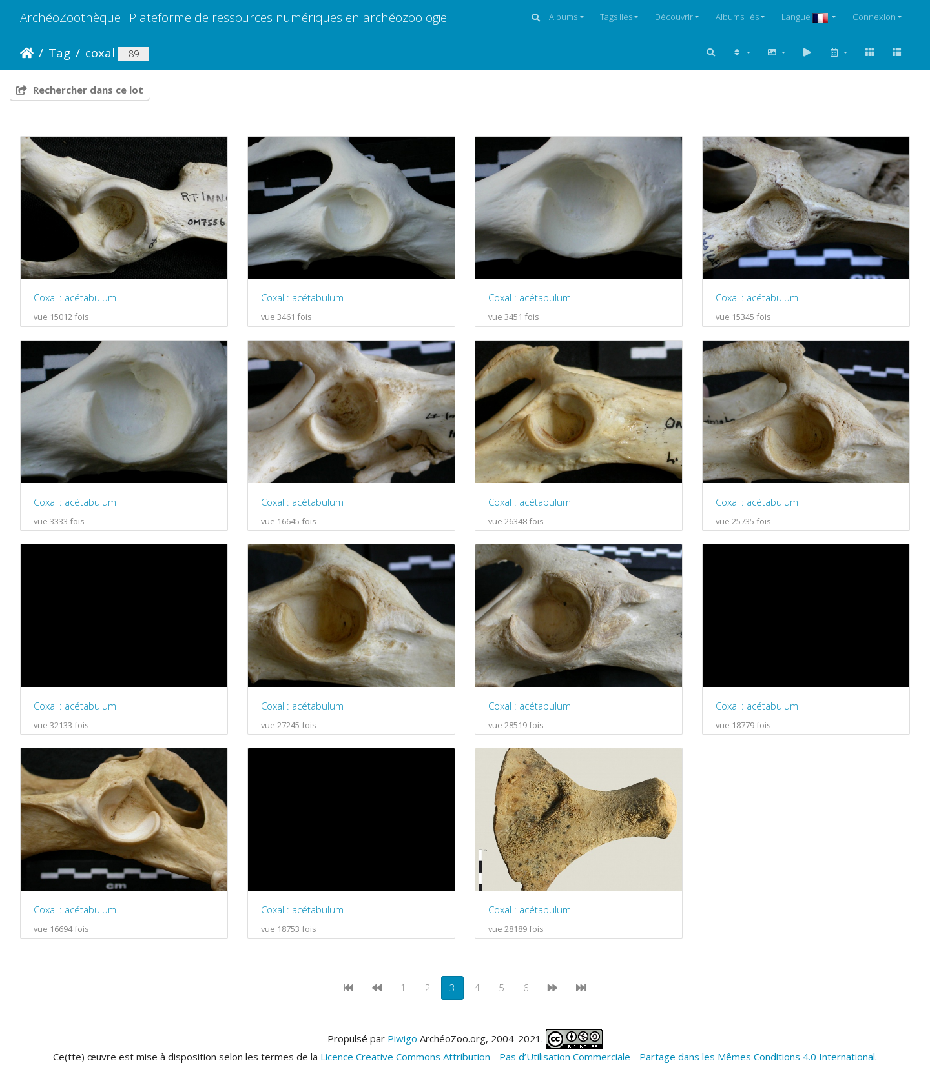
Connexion (874, 17)
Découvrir (674, 17)
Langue (805, 17)
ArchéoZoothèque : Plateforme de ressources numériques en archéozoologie (233, 17)
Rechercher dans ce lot (79, 89)
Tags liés (616, 17)
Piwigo (402, 1037)
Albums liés (737, 17)
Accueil (27, 53)
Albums (563, 17)
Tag (59, 53)
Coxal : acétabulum (75, 297)
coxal (100, 53)
